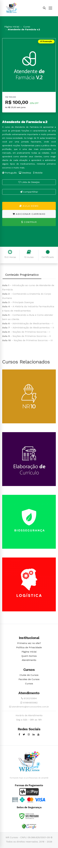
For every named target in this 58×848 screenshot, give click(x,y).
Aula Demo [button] (29, 205)
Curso (26, 26)
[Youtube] (38, 734)
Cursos (29, 683)
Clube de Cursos (29, 675)
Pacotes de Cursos (29, 679)
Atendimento (29, 660)
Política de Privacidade (29, 647)
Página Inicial (11, 26)
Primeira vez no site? (29, 643)
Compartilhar (29, 191)
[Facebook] (19, 734)
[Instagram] (29, 734)
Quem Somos (29, 656)
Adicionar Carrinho (29, 214)
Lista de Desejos (29, 182)
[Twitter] (24, 734)
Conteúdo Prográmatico (22, 274)
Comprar (29, 222)
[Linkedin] (34, 734)
